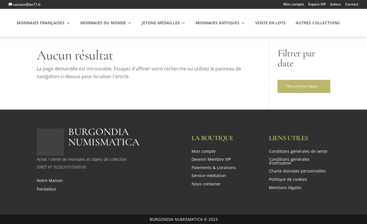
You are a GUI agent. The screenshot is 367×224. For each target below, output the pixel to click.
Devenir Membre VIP (211, 160)
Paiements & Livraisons (214, 168)
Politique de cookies (288, 180)
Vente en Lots (270, 23)
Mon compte (293, 5)
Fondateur (46, 189)
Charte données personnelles (297, 171)
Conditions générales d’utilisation (289, 162)
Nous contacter (206, 184)
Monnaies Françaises (41, 23)
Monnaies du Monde (103, 23)
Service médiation (209, 176)
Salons (335, 5)
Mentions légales (285, 188)
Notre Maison (50, 181)
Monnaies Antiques (217, 23)
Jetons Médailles (161, 23)
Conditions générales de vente (298, 152)
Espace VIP (317, 5)
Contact (351, 5)
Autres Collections (318, 23)
